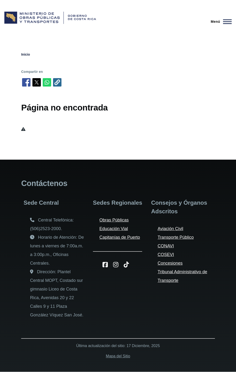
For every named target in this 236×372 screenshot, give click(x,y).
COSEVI (165, 254)
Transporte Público (175, 237)
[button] (57, 82)
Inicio (25, 54)
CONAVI (165, 246)
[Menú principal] (219, 21)
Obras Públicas (114, 220)
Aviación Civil (170, 228)
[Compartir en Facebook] (26, 82)
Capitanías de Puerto (119, 237)
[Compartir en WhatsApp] (47, 82)
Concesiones (169, 263)
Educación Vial (113, 228)
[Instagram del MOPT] (117, 264)
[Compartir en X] (36, 82)
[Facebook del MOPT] (107, 264)
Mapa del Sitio (118, 356)
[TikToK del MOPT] (128, 264)
